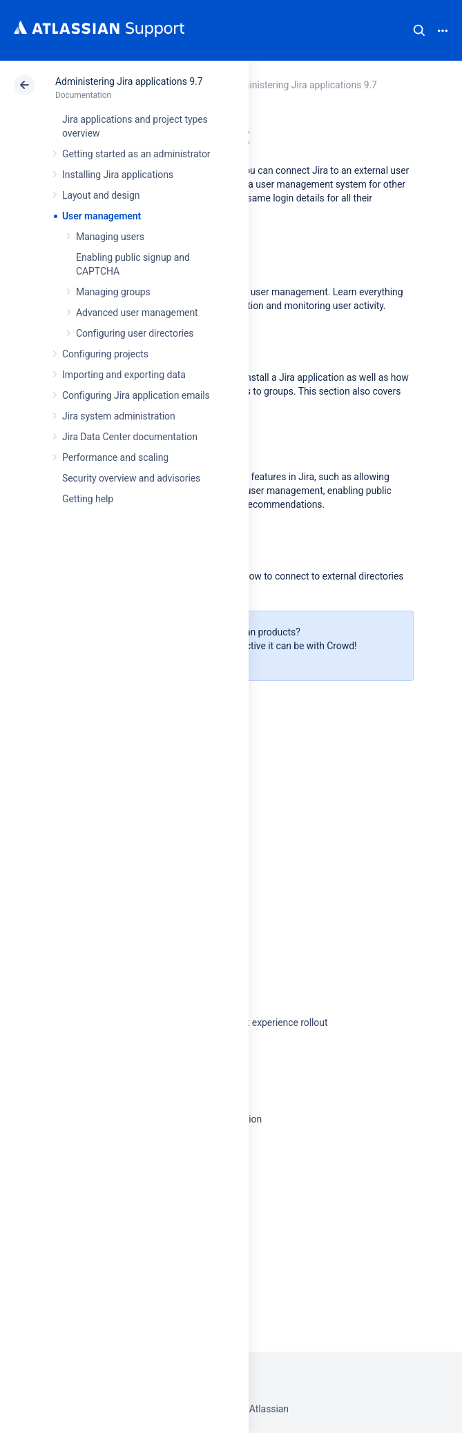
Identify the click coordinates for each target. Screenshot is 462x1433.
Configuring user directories (134, 333)
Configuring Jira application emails (136, 395)
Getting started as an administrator (136, 153)
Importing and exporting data (124, 374)
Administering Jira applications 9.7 (128, 81)
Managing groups (113, 291)
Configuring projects (105, 353)
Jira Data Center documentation (130, 436)
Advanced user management (137, 312)
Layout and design (100, 195)
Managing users (110, 236)
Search (419, 30)
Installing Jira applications (117, 174)
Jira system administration (118, 416)
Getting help (87, 498)
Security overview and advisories (131, 478)
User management (101, 215)
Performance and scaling (115, 457)
